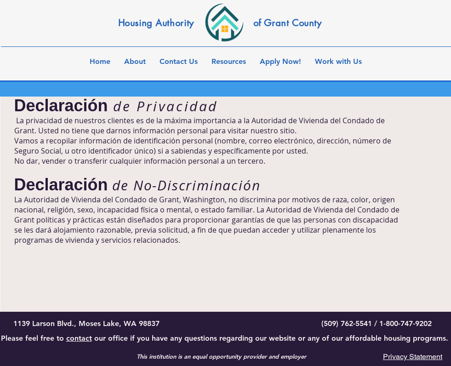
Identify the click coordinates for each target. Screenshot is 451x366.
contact (79, 338)
